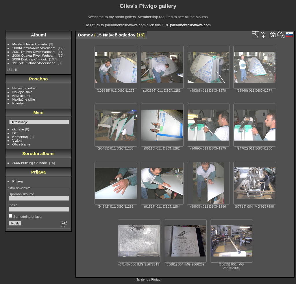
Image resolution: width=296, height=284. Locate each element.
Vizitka (17, 140)
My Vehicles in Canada (29, 44)
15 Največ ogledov (116, 34)
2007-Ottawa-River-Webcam (34, 52)
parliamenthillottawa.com (190, 25)
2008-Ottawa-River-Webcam (34, 48)
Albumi (38, 34)
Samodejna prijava (25, 216)
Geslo (13, 205)
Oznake (18, 129)
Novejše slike (22, 92)
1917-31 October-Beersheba (34, 63)
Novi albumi (21, 95)
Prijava (17, 181)
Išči (15, 133)
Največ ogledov (24, 88)
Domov (85, 34)
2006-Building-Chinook (29, 59)
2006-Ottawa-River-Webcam (34, 55)
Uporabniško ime (21, 194)
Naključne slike (23, 99)
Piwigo (155, 279)
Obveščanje (21, 144)
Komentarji (20, 137)
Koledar (18, 103)
